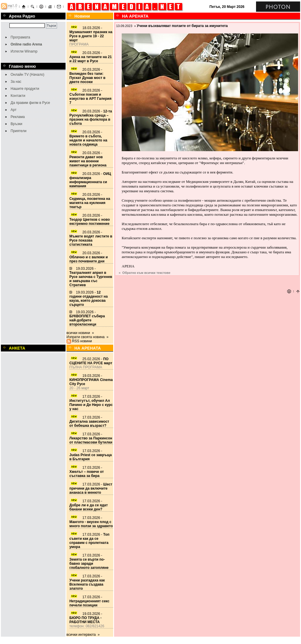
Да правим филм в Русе (30, 103)
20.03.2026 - (90, 57)
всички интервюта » (83, 635)
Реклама (18, 117)
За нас (16, 82)
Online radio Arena (26, 44)
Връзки (16, 124)
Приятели (18, 131)
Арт (13, 110)
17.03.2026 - (91, 403)
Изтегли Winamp (24, 51)
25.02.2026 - (90, 361)
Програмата (20, 37)
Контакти (18, 96)
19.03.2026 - (90, 277)
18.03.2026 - (90, 34)
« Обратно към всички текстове (144, 272)
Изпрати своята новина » (87, 337)
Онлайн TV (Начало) (27, 75)
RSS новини (82, 341)
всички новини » (80, 333)
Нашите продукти (25, 89)
